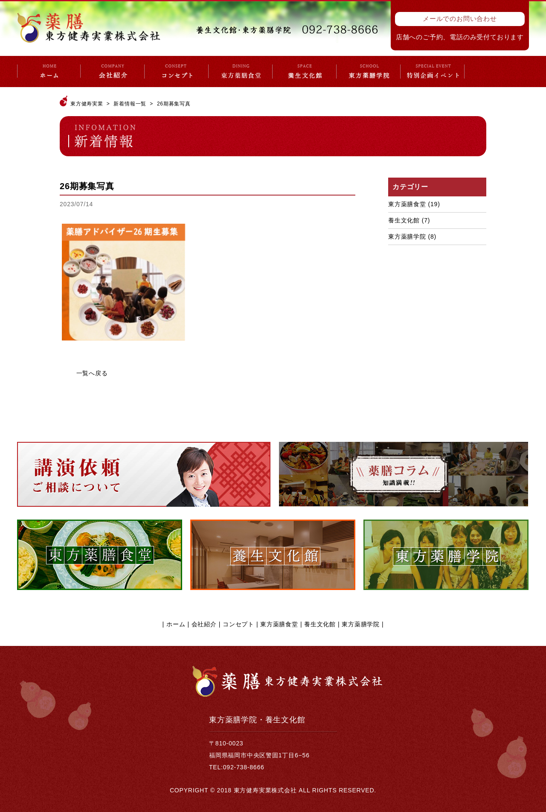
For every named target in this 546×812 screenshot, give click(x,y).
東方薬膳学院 (407, 236)
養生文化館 (404, 220)
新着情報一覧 (129, 104)
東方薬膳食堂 (407, 204)
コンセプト (238, 624)
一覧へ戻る (92, 373)
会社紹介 (204, 624)
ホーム (175, 624)
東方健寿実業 (86, 104)
